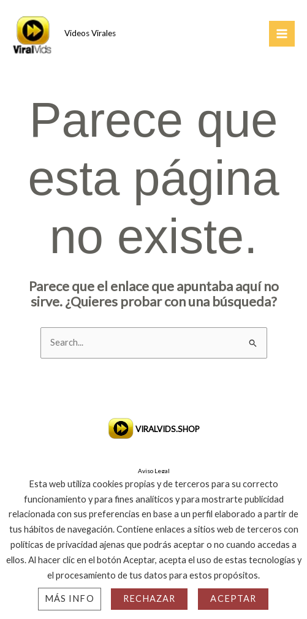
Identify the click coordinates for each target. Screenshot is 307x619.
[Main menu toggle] (282, 34)
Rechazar (149, 598)
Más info (69, 598)
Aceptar (233, 598)
